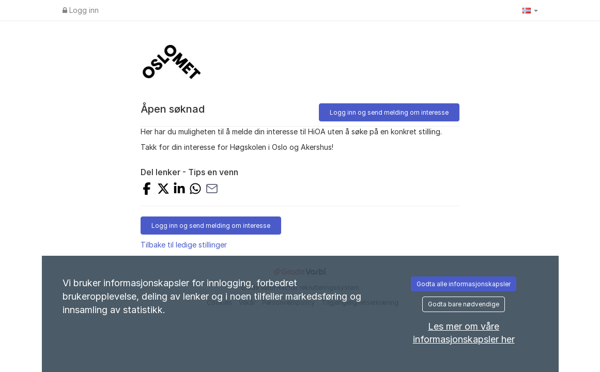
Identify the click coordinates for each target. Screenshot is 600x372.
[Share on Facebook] (147, 189)
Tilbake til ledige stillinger (184, 244)
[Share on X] (163, 189)
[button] (530, 10)
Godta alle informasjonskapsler (464, 284)
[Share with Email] (212, 189)
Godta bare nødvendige (463, 304)
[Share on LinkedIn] (179, 189)
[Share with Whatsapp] (195, 189)
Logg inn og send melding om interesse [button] (389, 112)
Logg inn (81, 10)
